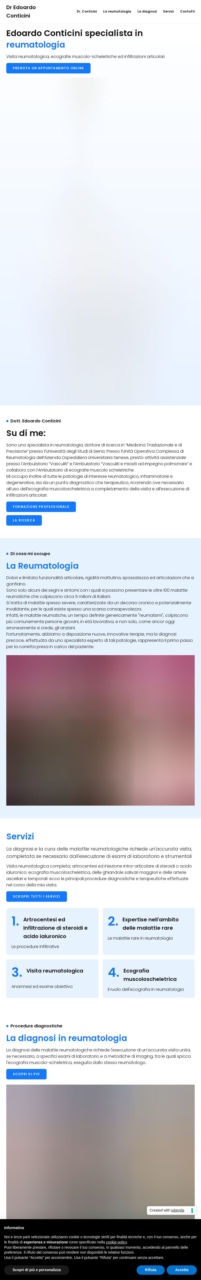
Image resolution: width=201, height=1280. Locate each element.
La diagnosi (147, 11)
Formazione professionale (41, 506)
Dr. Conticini (87, 11)
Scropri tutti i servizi (36, 896)
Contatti (187, 11)
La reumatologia (117, 11)
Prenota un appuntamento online (48, 68)
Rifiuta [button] (151, 1270)
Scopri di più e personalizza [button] (37, 1270)
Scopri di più (26, 1074)
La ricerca (24, 520)
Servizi (168, 11)
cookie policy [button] (116, 1242)
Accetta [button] (181, 1270)
